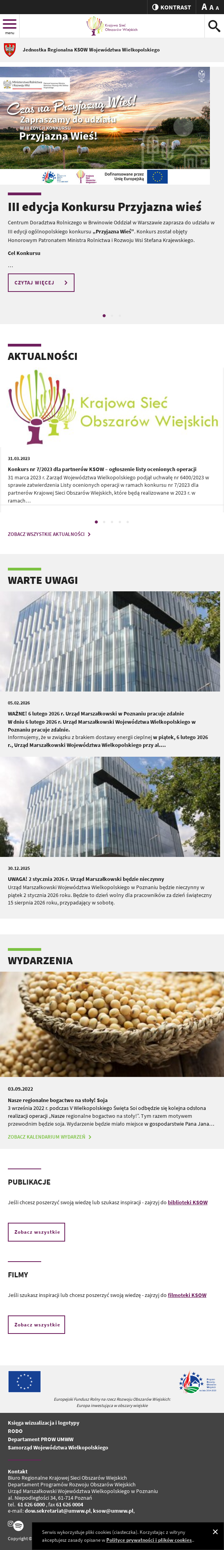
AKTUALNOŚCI (43, 356)
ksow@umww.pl (113, 1510)
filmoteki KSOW (187, 1295)
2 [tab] (112, 316)
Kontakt (17, 1471)
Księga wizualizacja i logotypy (43, 1422)
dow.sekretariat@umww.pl (58, 1510)
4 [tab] (120, 522)
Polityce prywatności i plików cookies (149, 1540)
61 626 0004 (69, 1504)
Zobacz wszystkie (37, 1232)
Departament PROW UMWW (40, 1439)
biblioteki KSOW (188, 1202)
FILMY (18, 1274)
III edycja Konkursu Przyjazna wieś (104, 207)
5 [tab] (128, 522)
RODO (15, 1430)
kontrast (171, 7)
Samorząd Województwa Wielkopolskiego (58, 1447)
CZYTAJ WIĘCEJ (42, 282)
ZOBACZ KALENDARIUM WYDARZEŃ (50, 1137)
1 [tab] (104, 316)
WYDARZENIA (40, 960)
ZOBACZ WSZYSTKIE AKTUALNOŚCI (50, 534)
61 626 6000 (31, 1504)
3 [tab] (120, 316)
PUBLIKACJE (29, 1182)
